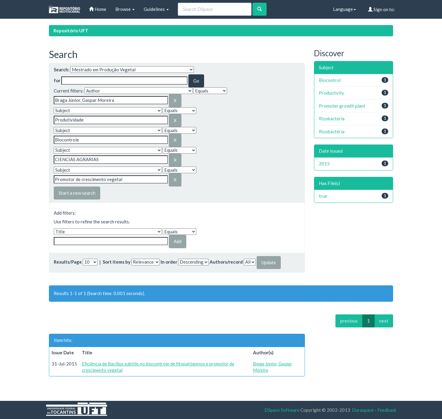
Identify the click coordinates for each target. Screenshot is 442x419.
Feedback (386, 410)
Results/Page (68, 262)
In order (169, 262)
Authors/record (226, 262)
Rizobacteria (331, 118)
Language (344, 9)
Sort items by (116, 262)
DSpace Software (281, 410)
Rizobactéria (331, 131)
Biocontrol (330, 80)
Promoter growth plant (342, 106)
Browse (125, 9)
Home (97, 9)
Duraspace (363, 410)
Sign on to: (381, 9)
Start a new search (77, 193)
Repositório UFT (70, 30)
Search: (61, 69)
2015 (324, 163)
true (323, 196)
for (57, 80)
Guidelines (156, 9)
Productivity (331, 93)
